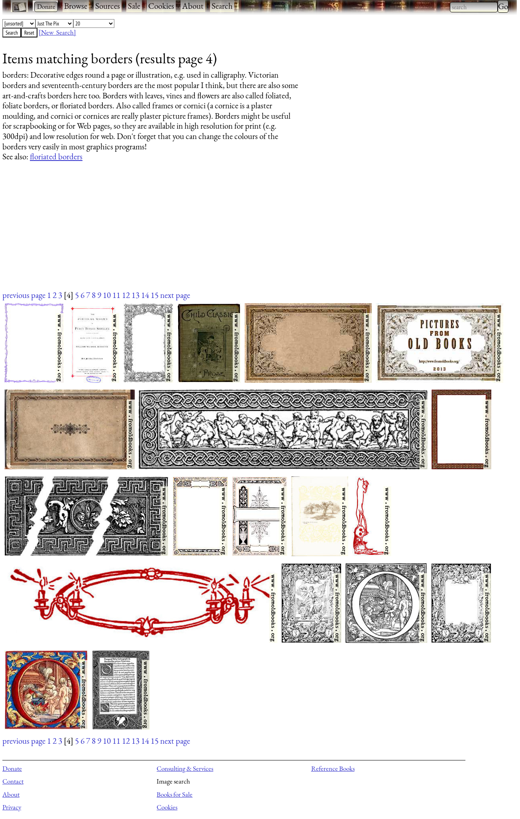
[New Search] (57, 32)
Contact (13, 781)
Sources (107, 5)
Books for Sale (174, 794)
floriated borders (56, 156)
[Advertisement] (241, 233)
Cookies (161, 5)
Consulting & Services (185, 768)
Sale (134, 5)
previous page (23, 295)
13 (135, 295)
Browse (75, 5)
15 (155, 295)
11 (116, 295)
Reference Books (333, 768)
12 (126, 295)
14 (145, 295)
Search (222, 5)
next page (175, 295)
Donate (12, 768)
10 (107, 295)
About (193, 5)
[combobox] (474, 7)
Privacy (11, 807)
